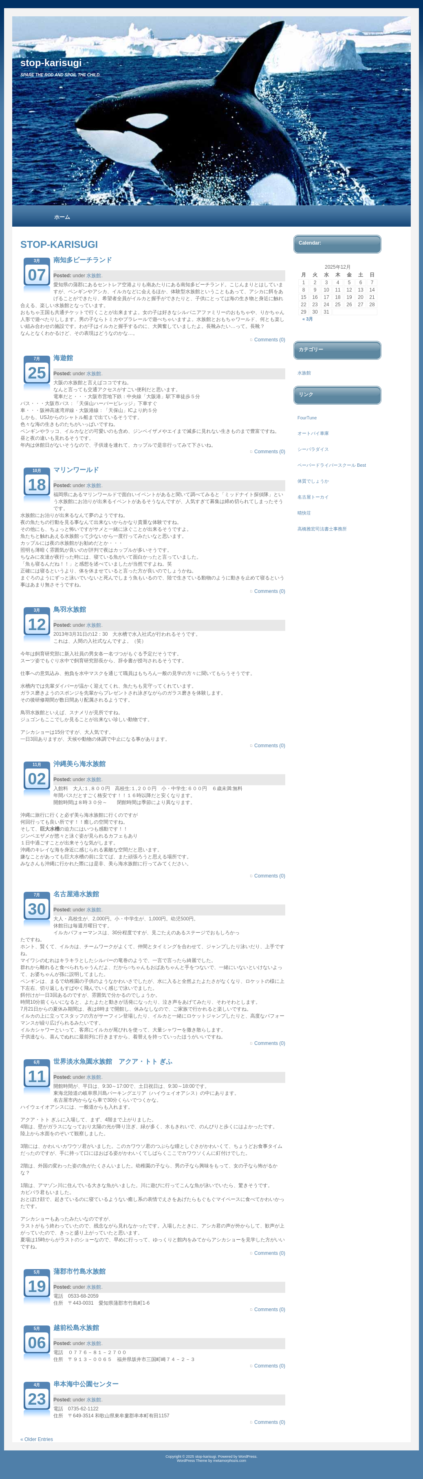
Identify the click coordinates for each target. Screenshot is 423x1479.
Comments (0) (269, 340)
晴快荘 (304, 512)
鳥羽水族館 (69, 609)
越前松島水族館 (76, 1327)
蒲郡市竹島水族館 (79, 1271)
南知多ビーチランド (82, 259)
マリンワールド (76, 469)
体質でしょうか (313, 481)
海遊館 (63, 357)
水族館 (93, 275)
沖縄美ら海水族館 (79, 763)
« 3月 (307, 318)
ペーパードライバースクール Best (331, 465)
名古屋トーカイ (313, 496)
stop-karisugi (51, 62)
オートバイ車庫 (313, 433)
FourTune (307, 417)
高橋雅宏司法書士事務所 (322, 528)
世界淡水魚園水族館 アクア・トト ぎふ (112, 1061)
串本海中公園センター (86, 1384)
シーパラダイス (313, 449)
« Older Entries (36, 1439)
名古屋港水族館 (76, 894)
